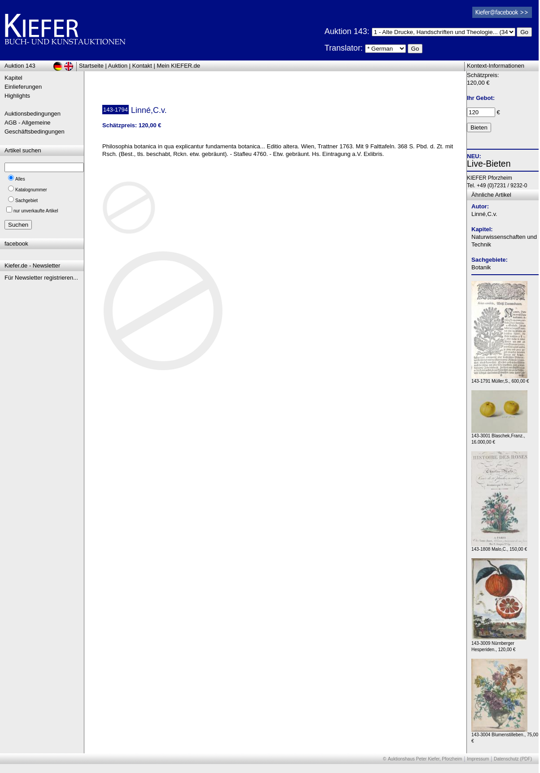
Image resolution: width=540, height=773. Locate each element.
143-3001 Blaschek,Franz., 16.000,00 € (499, 437)
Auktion (117, 65)
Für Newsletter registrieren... (41, 277)
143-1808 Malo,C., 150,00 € (499, 547)
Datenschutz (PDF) (513, 758)
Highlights (17, 95)
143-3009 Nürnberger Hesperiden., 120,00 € (499, 644)
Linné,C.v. (484, 214)
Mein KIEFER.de (178, 65)
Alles (20, 179)
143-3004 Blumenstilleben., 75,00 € (504, 735)
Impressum (478, 758)
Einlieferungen (23, 86)
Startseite (91, 65)
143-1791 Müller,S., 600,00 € (500, 379)
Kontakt (142, 65)
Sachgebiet (26, 200)
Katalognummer (31, 189)
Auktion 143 (19, 65)
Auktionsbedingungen (32, 113)
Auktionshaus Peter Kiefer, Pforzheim (425, 758)
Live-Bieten (489, 163)
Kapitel (13, 77)
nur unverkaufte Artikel (35, 210)
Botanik (481, 267)
